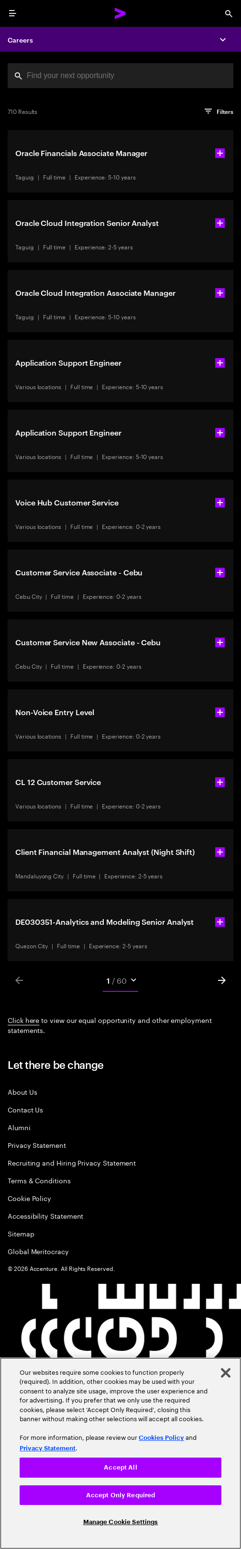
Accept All (120, 1467)
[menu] (12, 13)
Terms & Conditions (39, 1180)
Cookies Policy (161, 1438)
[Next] (221, 980)
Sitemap (21, 1233)
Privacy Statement (37, 1145)
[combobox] (120, 75)
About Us (22, 1092)
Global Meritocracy (38, 1251)
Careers (20, 39)
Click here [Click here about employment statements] (23, 1019)
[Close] (225, 1372)
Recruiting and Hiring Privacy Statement (72, 1162)
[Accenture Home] (120, 13)
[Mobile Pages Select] (121, 980)
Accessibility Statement (45, 1216)
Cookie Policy (29, 1198)
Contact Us (25, 1109)
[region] (120, 1453)
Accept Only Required (120, 1495)
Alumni (19, 1127)
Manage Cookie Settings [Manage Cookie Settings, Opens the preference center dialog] (120, 1522)
